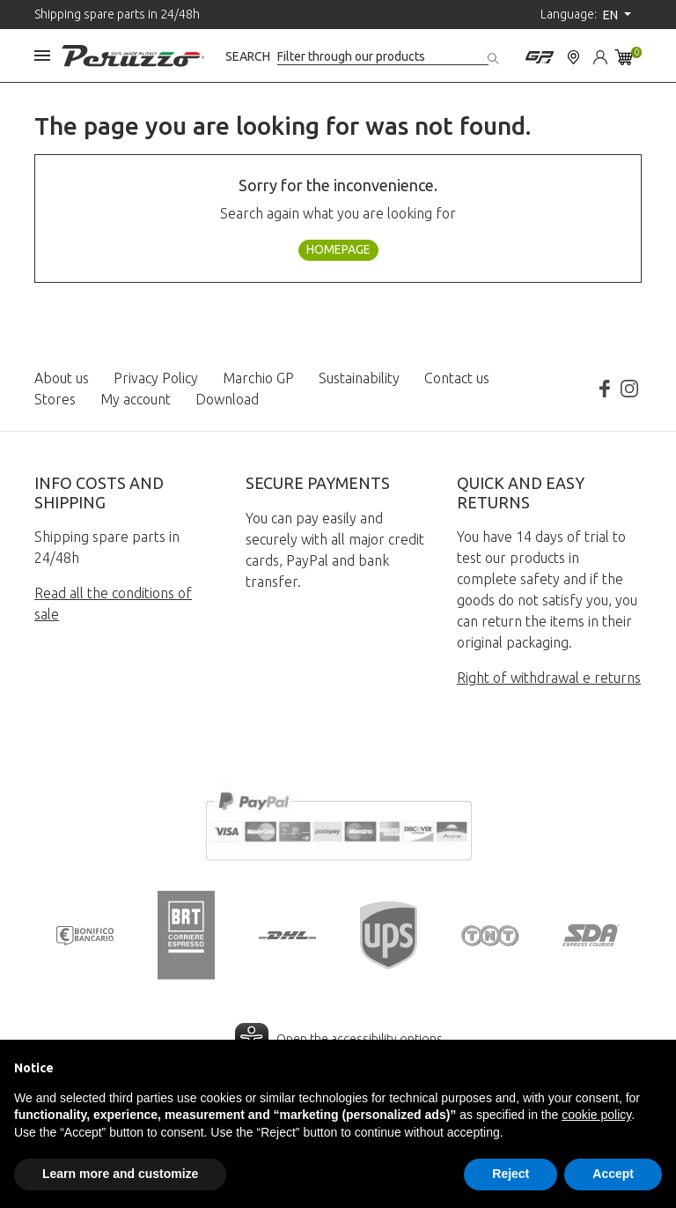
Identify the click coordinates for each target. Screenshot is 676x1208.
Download (227, 399)
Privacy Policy (156, 378)
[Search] (383, 56)
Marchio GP (258, 378)
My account (135, 399)
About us (61, 378)
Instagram (629, 388)
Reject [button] (510, 1174)
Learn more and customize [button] (120, 1174)
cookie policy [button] (596, 1115)
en (612, 15)
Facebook (605, 388)
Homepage (338, 249)
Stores (55, 399)
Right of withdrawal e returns (549, 678)
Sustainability (359, 378)
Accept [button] (613, 1174)
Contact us (456, 378)
